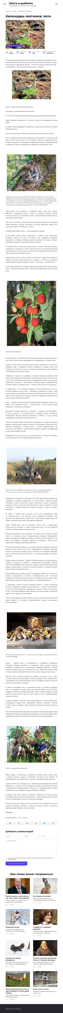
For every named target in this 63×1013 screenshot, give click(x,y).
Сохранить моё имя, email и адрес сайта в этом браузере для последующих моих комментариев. (30, 858)
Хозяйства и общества (14, 45)
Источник (9, 812)
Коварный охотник (12, 927)
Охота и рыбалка (21, 3)
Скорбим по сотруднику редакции (42, 927)
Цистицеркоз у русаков (42, 896)
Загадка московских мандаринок (13, 958)
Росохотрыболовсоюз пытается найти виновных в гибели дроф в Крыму (17, 990)
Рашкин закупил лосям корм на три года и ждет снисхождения (17, 897)
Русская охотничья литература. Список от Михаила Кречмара (45, 958)
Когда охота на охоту (41, 988)
